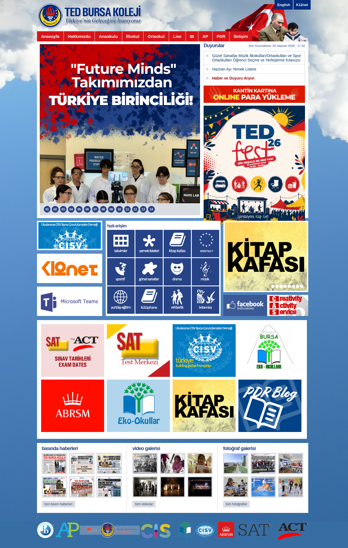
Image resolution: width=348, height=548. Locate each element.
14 (151, 209)
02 (55, 209)
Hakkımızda (79, 36)
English (283, 5)
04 (71, 209)
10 (119, 209)
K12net (302, 5)
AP (205, 36)
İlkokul (132, 36)
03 (63, 209)
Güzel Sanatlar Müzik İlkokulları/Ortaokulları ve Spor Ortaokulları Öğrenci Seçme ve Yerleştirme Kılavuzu (256, 57)
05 (79, 209)
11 (127, 209)
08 (103, 209)
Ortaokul (156, 36)
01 (47, 209)
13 (143, 209)
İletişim (241, 36)
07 (95, 209)
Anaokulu (108, 36)
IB (192, 36)
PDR (221, 36)
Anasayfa (50, 36)
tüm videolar (144, 504)
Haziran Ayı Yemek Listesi (234, 69)
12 (135, 209)
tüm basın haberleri (58, 504)
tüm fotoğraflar (236, 504)
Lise (177, 36)
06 (87, 209)
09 (111, 209)
